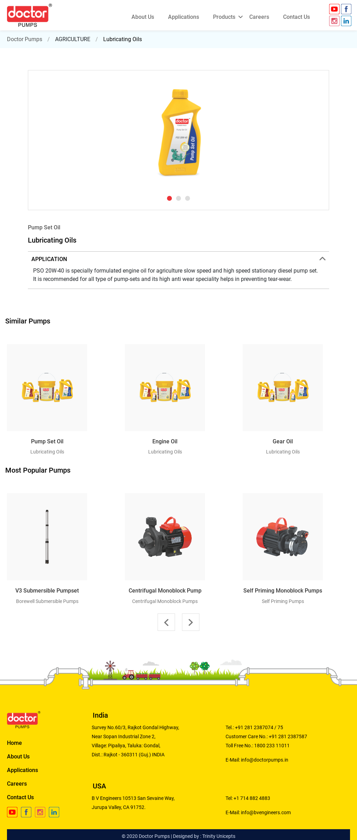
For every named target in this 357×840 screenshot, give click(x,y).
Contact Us (20, 797)
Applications (22, 770)
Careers (17, 783)
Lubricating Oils (122, 39)
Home (14, 743)
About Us (18, 756)
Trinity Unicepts (218, 836)
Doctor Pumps (24, 39)
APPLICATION (178, 259)
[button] (169, 198)
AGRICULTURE (72, 39)
